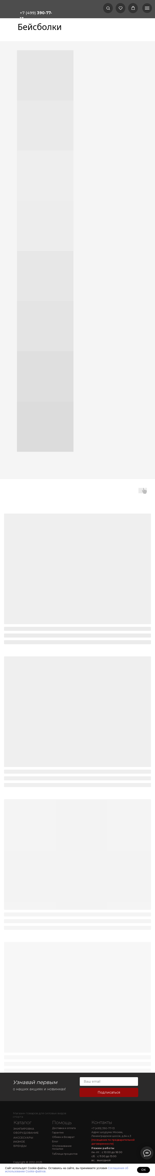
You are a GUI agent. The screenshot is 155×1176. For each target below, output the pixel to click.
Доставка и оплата (64, 1128)
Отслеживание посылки (62, 1147)
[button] (108, 8)
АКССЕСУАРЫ (23, 1137)
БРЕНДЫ (19, 1145)
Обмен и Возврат (63, 1137)
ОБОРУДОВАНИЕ (26, 1132)
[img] (25, 1107)
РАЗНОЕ (19, 1141)
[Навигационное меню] (147, 8)
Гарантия (58, 1132)
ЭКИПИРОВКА (23, 1128)
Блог (55, 1141)
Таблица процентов (65, 1153)
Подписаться (109, 1092)
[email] (109, 1081)
